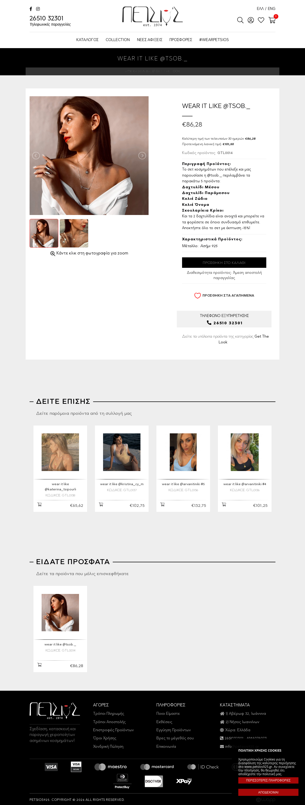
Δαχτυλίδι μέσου (200, 187)
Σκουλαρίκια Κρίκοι (203, 211)
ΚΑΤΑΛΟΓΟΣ (87, 40)
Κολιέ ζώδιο (195, 199)
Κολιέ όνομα (195, 205)
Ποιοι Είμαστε (168, 712)
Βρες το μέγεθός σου (175, 737)
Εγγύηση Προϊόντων (173, 728)
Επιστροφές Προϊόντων (113, 728)
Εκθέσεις (164, 720)
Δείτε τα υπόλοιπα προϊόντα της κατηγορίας (225, 339)
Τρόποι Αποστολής (109, 720)
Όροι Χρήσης (104, 737)
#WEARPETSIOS (214, 40)
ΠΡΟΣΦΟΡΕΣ (181, 40)
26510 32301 (50, 21)
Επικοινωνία (166, 745)
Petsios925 (152, 16)
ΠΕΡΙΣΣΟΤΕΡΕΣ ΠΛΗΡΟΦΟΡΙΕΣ (268, 780)
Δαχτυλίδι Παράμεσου (206, 193)
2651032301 (234, 737)
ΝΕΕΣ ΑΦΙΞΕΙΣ (149, 40)
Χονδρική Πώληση (108, 745)
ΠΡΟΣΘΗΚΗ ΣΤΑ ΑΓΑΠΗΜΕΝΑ (224, 295)
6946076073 (257, 737)
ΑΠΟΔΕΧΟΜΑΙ (268, 792)
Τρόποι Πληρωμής (108, 712)
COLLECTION (118, 40)
